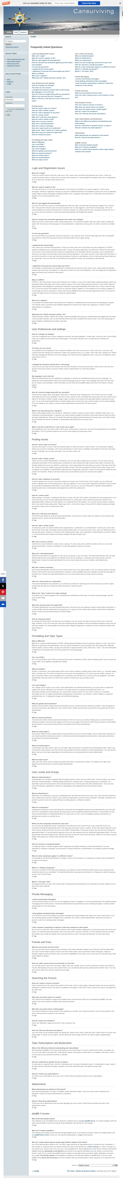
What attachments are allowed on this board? (92, 135)
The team (70, 1171)
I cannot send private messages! (87, 79)
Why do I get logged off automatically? (46, 60)
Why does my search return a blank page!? (91, 109)
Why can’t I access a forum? (42, 121)
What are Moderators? (83, 58)
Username (9, 97)
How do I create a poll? (40, 115)
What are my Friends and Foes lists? (88, 93)
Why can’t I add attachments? (43, 124)
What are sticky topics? (40, 155)
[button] (61, 3)
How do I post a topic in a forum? (44, 108)
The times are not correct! (41, 88)
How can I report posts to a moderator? (46, 128)
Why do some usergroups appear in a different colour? (95, 67)
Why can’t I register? (39, 76)
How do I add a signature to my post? (46, 113)
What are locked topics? (41, 157)
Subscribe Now (89, 3)
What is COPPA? (38, 73)
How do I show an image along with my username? (51, 94)
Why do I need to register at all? (43, 58)
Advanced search (11, 47)
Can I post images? (39, 149)
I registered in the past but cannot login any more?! (51, 71)
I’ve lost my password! (40, 67)
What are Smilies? (38, 146)
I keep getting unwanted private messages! (91, 81)
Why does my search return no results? (89, 107)
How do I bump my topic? (41, 135)
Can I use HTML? (38, 144)
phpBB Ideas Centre (41, 1135)
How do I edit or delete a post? (43, 110)
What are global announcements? (44, 151)
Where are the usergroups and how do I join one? (93, 62)
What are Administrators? (84, 56)
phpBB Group (90, 1121)
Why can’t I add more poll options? (45, 117)
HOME (33, 37)
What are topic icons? (40, 160)
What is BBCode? (38, 142)
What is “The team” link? (84, 71)
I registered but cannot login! (42, 69)
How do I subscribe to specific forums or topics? (93, 125)
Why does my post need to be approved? (47, 132)
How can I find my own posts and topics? (90, 114)
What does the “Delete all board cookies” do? (49, 78)
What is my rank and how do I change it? (47, 96)
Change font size (116, 40)
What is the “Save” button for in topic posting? (49, 130)
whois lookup (93, 1147)
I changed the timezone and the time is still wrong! (50, 90)
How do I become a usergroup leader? (89, 65)
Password (8, 103)
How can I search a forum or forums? (89, 105)
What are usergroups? (83, 60)
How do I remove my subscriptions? (88, 128)
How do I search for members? (86, 111)
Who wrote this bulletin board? (86, 145)
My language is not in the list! (43, 92)
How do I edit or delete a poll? (43, 119)
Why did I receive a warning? (42, 126)
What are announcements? (42, 153)
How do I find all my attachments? (87, 137)
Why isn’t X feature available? (86, 147)
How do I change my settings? (43, 85)
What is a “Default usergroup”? (86, 69)
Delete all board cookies (86, 1171)
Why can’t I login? (38, 56)
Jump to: (75, 1165)
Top (35, 182)
